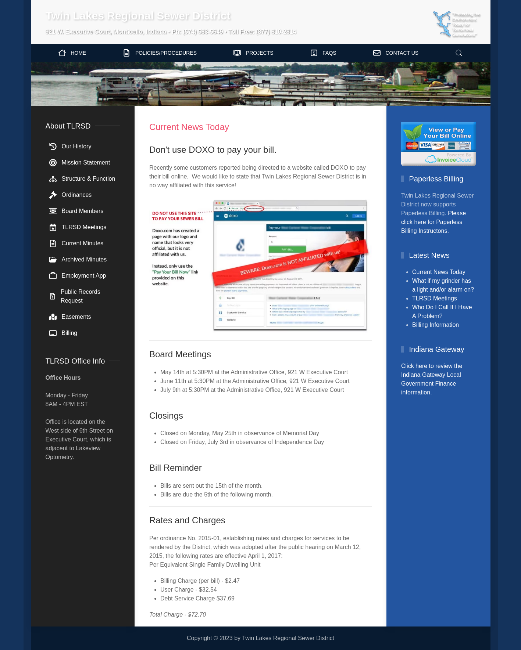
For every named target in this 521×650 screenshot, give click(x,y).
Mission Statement (79, 162)
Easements (70, 317)
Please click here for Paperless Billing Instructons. (433, 222)
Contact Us (395, 53)
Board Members (76, 211)
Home (72, 53)
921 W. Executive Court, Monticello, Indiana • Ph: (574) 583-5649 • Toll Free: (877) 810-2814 (171, 32)
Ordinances (70, 195)
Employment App (77, 275)
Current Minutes (76, 243)
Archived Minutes (78, 259)
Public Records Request (74, 296)
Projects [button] (253, 53)
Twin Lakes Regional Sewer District (138, 16)
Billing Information (435, 325)
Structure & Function (82, 179)
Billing (63, 333)
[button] (458, 53)
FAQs (323, 53)
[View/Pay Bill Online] (438, 143)
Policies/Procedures (160, 53)
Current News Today (438, 272)
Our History (70, 146)
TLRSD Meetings (78, 227)
